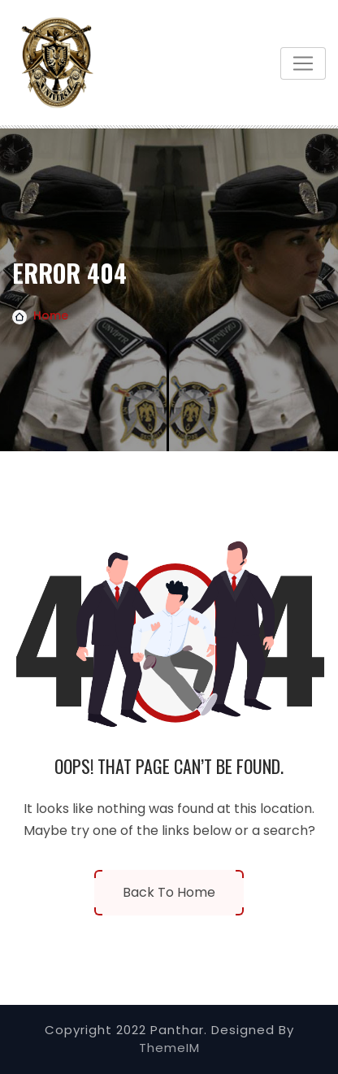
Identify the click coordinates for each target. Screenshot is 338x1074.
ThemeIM (169, 1047)
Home (50, 315)
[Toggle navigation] (303, 63)
